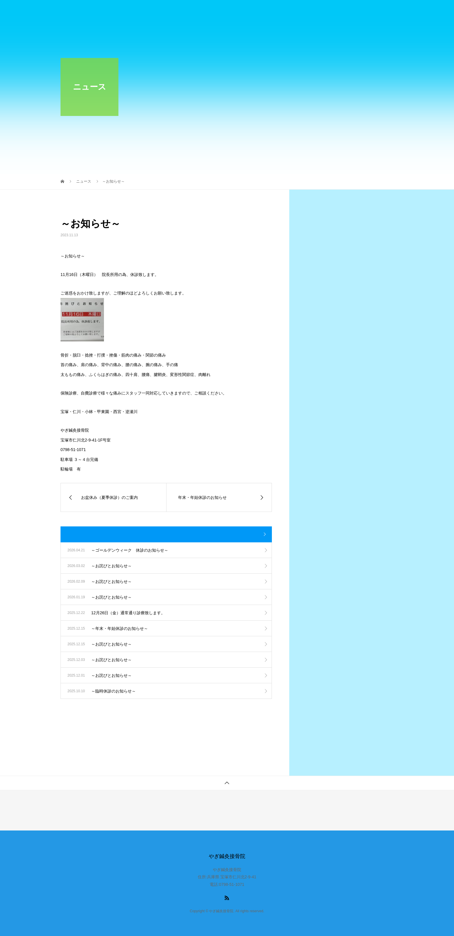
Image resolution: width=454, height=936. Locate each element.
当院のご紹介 (235, 10)
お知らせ (199, 10)
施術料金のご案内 (280, 10)
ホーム (168, 10)
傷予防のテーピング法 (332, 10)
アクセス (377, 10)
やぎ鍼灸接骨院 (87, 10)
